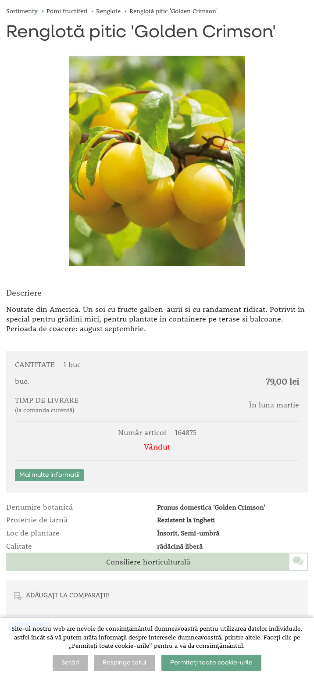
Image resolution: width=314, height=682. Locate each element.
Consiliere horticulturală (148, 562)
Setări (70, 663)
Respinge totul (124, 663)
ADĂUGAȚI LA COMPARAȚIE (68, 594)
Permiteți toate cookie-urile (211, 663)
